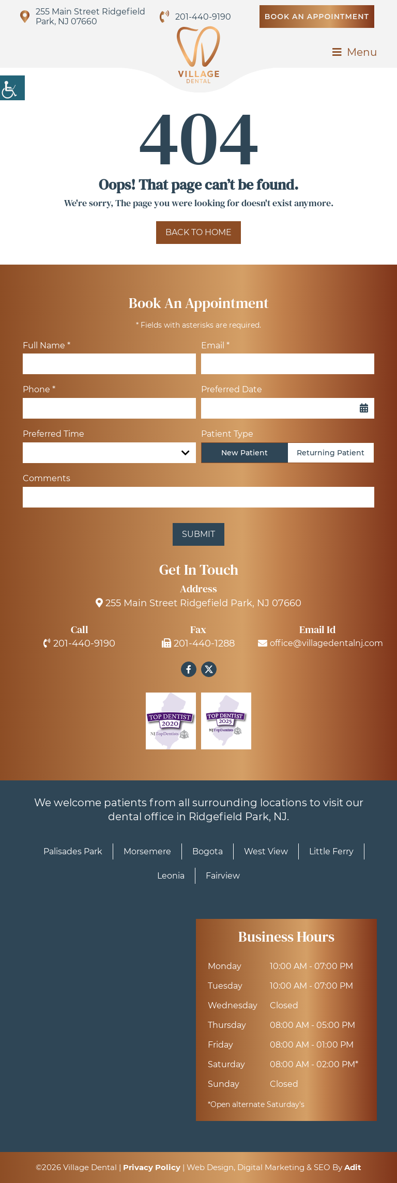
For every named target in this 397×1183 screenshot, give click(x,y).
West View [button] (266, 851)
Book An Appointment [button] (317, 16)
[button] (12, 87)
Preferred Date (231, 389)
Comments (46, 478)
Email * (215, 345)
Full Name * (46, 345)
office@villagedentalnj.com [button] (317, 643)
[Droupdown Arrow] (185, 452)
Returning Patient (330, 452)
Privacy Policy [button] (151, 1167)
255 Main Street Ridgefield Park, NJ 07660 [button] (90, 16)
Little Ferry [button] (331, 851)
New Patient (244, 452)
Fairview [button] (223, 876)
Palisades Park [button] (72, 851)
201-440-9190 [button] (203, 17)
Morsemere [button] (147, 851)
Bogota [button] (207, 851)
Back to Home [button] (198, 232)
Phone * (39, 389)
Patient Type (227, 434)
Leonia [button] (171, 876)
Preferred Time (53, 434)
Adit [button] (352, 1167)
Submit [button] (198, 534)
